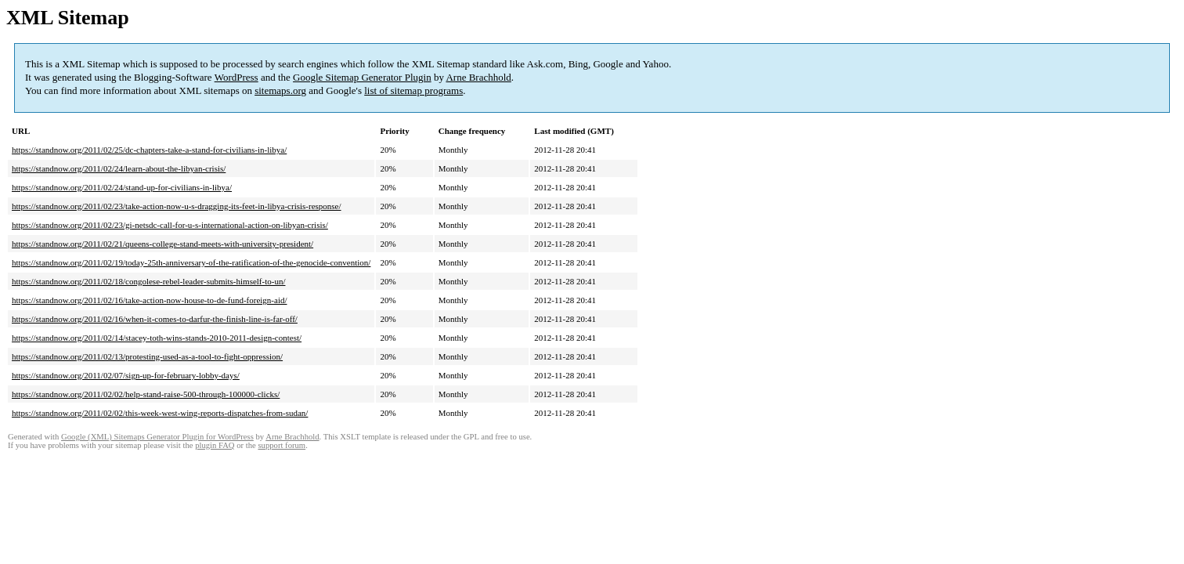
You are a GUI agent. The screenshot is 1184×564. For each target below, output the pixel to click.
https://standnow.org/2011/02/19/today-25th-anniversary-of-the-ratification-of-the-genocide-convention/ (191, 262)
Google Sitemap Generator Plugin (362, 77)
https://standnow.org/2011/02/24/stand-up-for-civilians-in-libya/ (122, 187)
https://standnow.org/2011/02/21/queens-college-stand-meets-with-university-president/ (162, 243)
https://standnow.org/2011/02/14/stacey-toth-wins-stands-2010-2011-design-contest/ (156, 337)
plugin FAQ (214, 445)
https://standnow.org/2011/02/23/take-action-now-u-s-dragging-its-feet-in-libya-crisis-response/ (176, 206)
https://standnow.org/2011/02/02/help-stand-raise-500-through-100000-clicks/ (146, 394)
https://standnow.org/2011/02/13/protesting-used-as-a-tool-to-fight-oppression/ (147, 356)
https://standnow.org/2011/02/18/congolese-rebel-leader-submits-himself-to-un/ (148, 281)
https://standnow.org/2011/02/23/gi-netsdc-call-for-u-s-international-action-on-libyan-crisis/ (170, 225)
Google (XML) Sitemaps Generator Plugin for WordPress (157, 436)
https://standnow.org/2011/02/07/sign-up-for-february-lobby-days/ (126, 375)
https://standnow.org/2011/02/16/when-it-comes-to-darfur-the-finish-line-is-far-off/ (155, 319)
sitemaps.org (280, 90)
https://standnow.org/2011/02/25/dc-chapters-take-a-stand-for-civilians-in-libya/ (149, 149)
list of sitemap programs (413, 90)
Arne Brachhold (478, 77)
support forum (281, 445)
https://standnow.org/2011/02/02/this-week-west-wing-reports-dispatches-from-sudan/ (160, 413)
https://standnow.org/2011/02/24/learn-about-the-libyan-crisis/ (119, 168)
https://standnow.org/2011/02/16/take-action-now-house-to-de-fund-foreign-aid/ (149, 300)
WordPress (236, 77)
